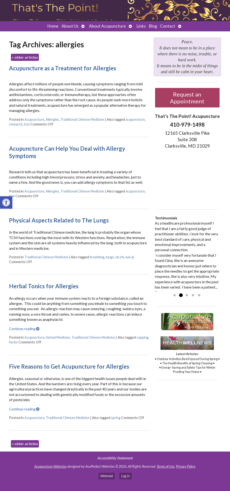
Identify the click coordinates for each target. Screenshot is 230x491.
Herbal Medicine (58, 337)
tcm (27, 124)
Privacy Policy (185, 466)
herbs (13, 342)
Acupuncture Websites (50, 466)
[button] (6, 202)
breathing (97, 257)
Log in (125, 476)
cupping (142, 337)
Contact (167, 26)
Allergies (52, 119)
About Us (69, 26)
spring (115, 418)
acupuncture (135, 119)
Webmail (106, 476)
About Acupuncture (107, 26)
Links (141, 26)
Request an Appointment (187, 98)
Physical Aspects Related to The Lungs (59, 220)
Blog (153, 26)
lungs (110, 257)
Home (53, 26)
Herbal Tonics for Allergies (43, 286)
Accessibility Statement (115, 458)
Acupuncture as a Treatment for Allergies (62, 68)
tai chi (119, 257)
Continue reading (24, 329)
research (16, 124)
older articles (25, 57)
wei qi (129, 257)
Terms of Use (166, 466)
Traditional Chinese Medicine (82, 119)
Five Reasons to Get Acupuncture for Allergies (69, 366)
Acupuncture (34, 119)
